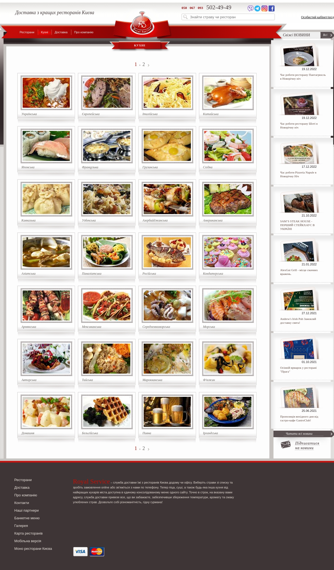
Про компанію (84, 32)
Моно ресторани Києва (33, 549)
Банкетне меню (27, 518)
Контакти (21, 503)
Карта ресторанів (28, 533)
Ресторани (27, 32)
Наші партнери (26, 510)
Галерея (21, 526)
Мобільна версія (27, 541)
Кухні (44, 32)
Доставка (61, 32)
